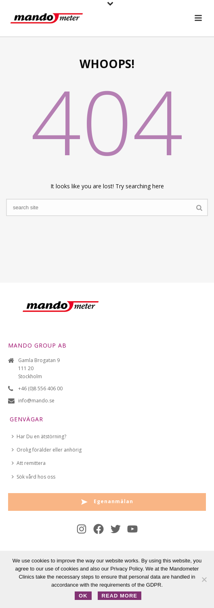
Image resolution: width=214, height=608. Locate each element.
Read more (119, 596)
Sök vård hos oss (33, 476)
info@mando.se (36, 400)
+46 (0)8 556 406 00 (40, 388)
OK (83, 596)
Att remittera (29, 463)
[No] (204, 579)
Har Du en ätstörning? (39, 436)
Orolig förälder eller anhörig (47, 449)
